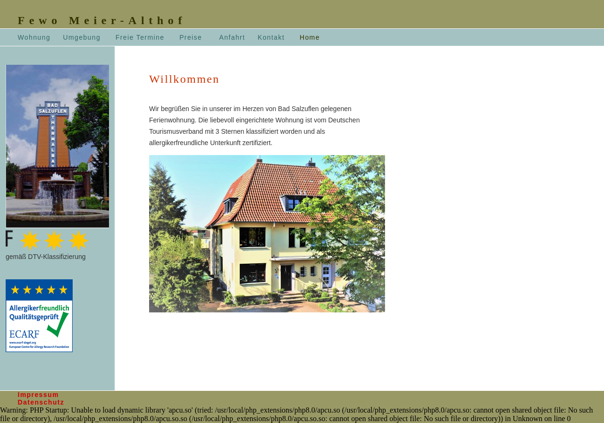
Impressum (38, 394)
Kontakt (271, 37)
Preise (190, 37)
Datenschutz (40, 402)
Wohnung (33, 37)
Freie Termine (140, 37)
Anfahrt (232, 37)
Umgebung (82, 37)
